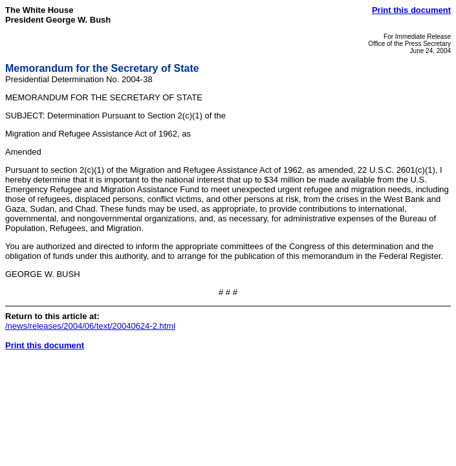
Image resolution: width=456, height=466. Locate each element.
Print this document (411, 10)
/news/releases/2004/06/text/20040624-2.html (90, 326)
